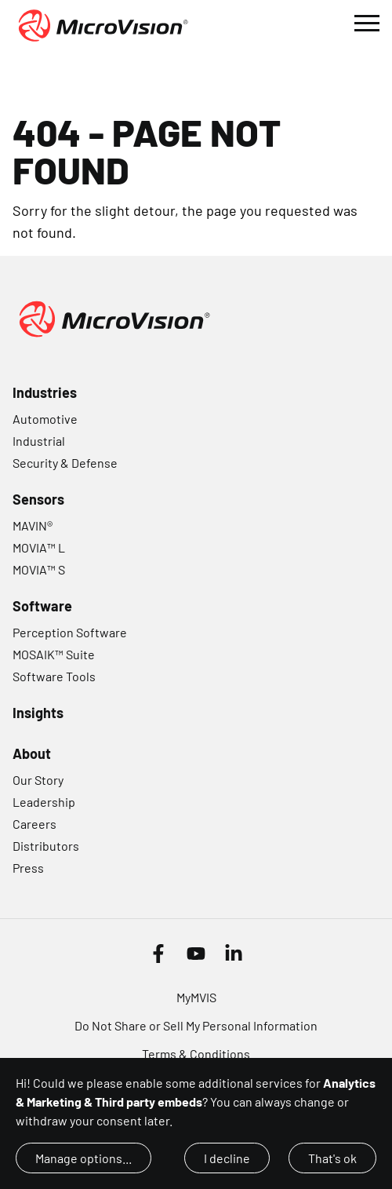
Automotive (45, 418)
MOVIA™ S (39, 569)
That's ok (332, 1158)
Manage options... (83, 1158)
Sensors (38, 499)
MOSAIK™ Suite (54, 654)
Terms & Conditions (196, 1053)
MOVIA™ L (39, 547)
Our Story (38, 779)
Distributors (46, 845)
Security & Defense (65, 462)
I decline (227, 1158)
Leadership (44, 801)
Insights (38, 712)
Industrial (39, 440)
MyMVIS (196, 997)
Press (28, 867)
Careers (34, 823)
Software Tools (54, 676)
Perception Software (70, 632)
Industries (45, 392)
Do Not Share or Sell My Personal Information (196, 1025)
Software (42, 606)
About (32, 753)
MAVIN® (33, 525)
